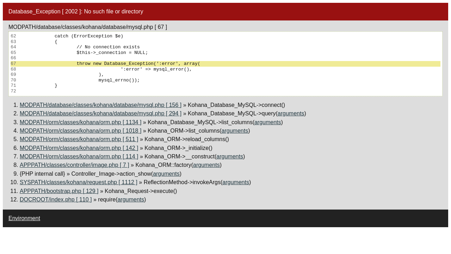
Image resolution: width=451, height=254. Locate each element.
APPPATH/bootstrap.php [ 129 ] (59, 191)
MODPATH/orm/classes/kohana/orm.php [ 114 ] (79, 156)
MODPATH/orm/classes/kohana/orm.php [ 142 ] (79, 148)
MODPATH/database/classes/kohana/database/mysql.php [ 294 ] (100, 113)
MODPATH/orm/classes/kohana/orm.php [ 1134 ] (80, 122)
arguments (291, 113)
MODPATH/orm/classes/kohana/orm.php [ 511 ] (79, 139)
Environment (24, 218)
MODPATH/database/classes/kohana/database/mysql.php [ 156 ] (100, 105)
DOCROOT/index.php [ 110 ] (56, 199)
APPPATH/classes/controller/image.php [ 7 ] (74, 165)
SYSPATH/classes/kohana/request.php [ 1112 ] (78, 182)
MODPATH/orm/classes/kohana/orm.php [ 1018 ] (80, 131)
